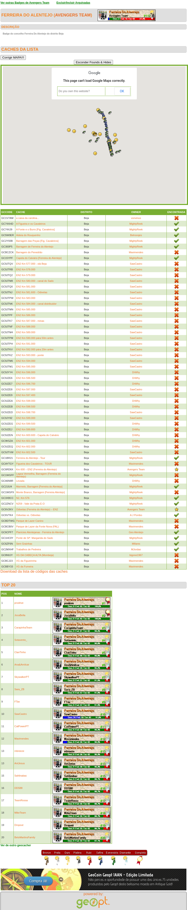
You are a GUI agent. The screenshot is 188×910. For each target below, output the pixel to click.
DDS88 (18, 788)
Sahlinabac (20, 775)
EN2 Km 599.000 (25, 418)
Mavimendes (136, 252)
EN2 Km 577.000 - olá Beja (31, 263)
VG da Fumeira (24, 566)
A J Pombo (136, 515)
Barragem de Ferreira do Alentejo (34, 246)
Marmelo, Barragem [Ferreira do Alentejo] (39, 486)
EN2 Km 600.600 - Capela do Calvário (37, 435)
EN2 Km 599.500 (25, 423)
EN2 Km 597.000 (25, 389)
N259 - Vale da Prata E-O (30, 503)
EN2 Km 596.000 (25, 372)
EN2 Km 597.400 (25, 395)
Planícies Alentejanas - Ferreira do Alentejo (40, 532)
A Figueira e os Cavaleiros (30, 223)
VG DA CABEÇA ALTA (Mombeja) (35, 555)
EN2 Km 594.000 (25, 360)
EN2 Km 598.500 (25, 406)
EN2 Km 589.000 (25, 332)
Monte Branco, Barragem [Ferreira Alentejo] (40, 492)
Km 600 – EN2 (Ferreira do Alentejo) (36, 469)
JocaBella (19, 615)
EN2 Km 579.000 (25, 275)
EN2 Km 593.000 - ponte (30, 355)
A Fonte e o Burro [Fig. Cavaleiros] (35, 229)
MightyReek (136, 223)
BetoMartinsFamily (24, 837)
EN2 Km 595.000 (25, 366)
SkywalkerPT (21, 677)
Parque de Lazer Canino (29, 520)
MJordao (136, 549)
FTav (17, 701)
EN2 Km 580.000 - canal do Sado (35, 280)
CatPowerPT (21, 726)
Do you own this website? (74, 91)
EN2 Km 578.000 (25, 269)
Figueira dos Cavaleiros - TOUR (34, 463)
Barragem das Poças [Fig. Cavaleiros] (37, 240)
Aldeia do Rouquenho (28, 235)
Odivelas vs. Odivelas (28, 515)
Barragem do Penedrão (29, 252)
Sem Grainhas (24, 543)
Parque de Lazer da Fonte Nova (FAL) (37, 526)
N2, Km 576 (22, 498)
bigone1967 (136, 555)
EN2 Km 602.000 (25, 446)
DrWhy (136, 372)
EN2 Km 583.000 (25, 298)
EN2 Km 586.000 (25, 315)
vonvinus (136, 218)
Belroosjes (136, 235)
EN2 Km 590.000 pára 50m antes (34, 338)
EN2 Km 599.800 (25, 429)
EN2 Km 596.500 (25, 378)
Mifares (136, 543)
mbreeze (19, 751)
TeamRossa (21, 800)
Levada (20, 480)
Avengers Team (73, 15)
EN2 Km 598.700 (25, 412)
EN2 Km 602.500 (25, 452)
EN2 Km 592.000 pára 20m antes (34, 349)
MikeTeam (20, 812)
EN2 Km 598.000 (25, 400)
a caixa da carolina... (27, 218)
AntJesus (19, 763)
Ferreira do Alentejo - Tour (30, 458)
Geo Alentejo (136, 532)
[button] (110, 113)
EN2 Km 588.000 (25, 326)
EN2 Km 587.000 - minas (30, 320)
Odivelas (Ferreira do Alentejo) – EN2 (37, 509)
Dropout (18, 825)
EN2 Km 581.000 (25, 286)
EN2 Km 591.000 (25, 343)
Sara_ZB (19, 689)
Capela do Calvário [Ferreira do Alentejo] (39, 258)
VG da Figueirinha (26, 560)
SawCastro (136, 263)
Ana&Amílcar (21, 664)
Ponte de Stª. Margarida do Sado (34, 538)
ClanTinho (20, 652)
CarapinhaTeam (23, 627)
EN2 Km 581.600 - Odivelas (31, 292)
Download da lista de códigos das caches (34, 571)
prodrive (19, 602)
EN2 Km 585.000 (25, 309)
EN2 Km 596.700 (25, 383)
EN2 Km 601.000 (25, 440)
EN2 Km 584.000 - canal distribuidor (36, 303)
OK (122, 91)
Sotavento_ (20, 640)
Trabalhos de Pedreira (28, 549)
